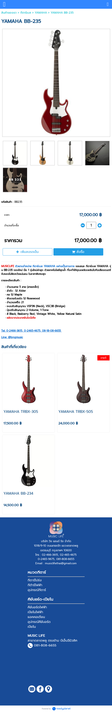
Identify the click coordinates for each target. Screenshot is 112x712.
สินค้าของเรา (9, 13)
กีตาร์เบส (25, 13)
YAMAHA (41, 13)
